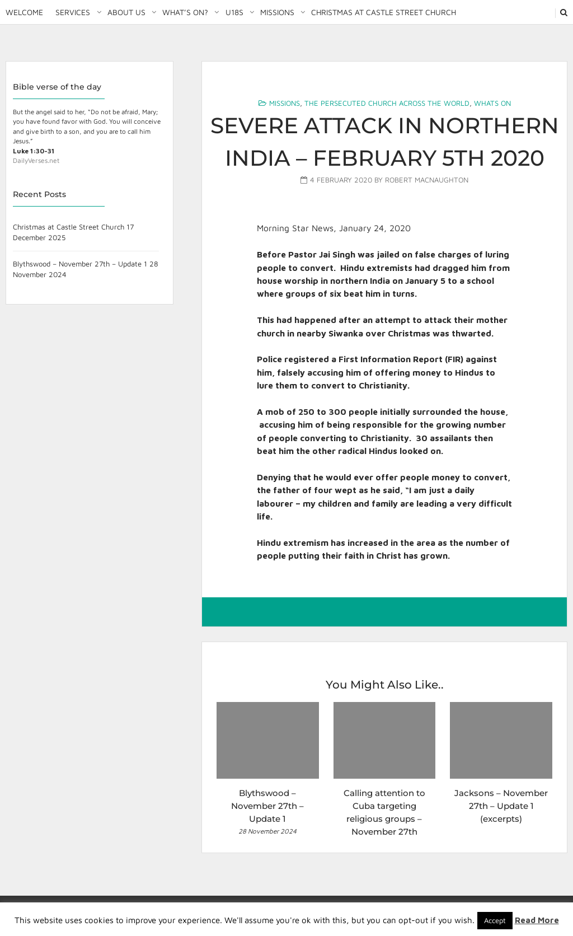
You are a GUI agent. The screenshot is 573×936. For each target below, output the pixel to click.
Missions (277, 12)
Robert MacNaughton (426, 179)
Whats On (492, 103)
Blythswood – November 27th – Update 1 (80, 263)
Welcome (24, 12)
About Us (126, 12)
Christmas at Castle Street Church (383, 12)
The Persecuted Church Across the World (386, 103)
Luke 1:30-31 (33, 151)
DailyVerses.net (36, 160)
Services (72, 12)
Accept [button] (495, 920)
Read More (537, 920)
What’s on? (185, 12)
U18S (234, 12)
